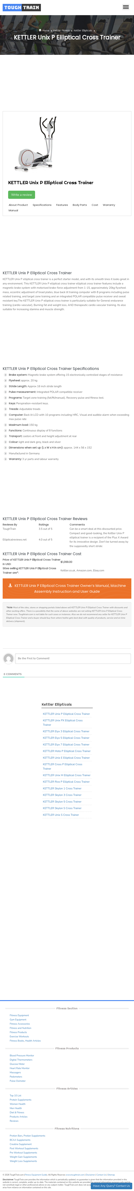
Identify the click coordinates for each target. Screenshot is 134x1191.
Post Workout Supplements (24, 1148)
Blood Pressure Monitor (22, 1055)
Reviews (14, 1121)
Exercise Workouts (19, 1036)
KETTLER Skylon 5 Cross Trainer (62, 801)
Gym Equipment (18, 1019)
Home (45, 30)
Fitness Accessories (20, 1024)
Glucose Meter (17, 1064)
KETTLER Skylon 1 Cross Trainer (62, 788)
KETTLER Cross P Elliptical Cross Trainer (62, 766)
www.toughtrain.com (75, 1175)
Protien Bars (16, 1135)
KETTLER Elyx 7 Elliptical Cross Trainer (66, 744)
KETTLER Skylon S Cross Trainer (62, 808)
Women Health (17, 1104)
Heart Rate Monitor (20, 1068)
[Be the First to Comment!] (73, 658)
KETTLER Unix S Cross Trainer (61, 815)
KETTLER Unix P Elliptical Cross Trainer (66, 714)
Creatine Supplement (21, 1144)
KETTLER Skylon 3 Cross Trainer (62, 795)
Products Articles (18, 1116)
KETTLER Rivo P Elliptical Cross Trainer (66, 782)
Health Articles (33, 1040)
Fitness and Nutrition (20, 1028)
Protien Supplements (34, 1135)
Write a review (21, 195)
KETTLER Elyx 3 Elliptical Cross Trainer (66, 731)
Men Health (16, 1108)
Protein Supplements (20, 1099)
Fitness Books (17, 1040)
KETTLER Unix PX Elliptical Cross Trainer (63, 722)
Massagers (15, 1072)
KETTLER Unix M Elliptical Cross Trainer (67, 775)
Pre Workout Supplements (23, 1152)
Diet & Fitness (17, 1112)
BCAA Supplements (20, 1140)
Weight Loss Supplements (23, 1161)
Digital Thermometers (21, 1059)
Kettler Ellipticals (83, 30)
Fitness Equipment (19, 1015)
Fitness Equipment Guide (36, 1175)
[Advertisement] (67, 83)
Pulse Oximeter (18, 1081)
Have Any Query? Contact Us (111, 1186)
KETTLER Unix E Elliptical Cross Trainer (66, 758)
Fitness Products (18, 1032)
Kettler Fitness (61, 30)
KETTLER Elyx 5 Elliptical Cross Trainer (66, 738)
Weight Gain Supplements (23, 1157)
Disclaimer (90, 1175)
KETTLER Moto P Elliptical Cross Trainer (67, 751)
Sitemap (111, 1175)
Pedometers (16, 1076)
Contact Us (101, 1175)
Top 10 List (15, 1095)
